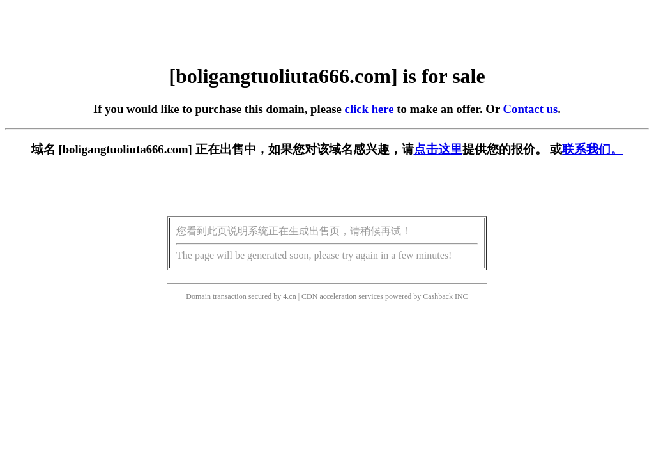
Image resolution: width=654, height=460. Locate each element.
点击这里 (438, 149)
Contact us (530, 109)
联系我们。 (592, 149)
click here (369, 109)
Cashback (438, 296)
